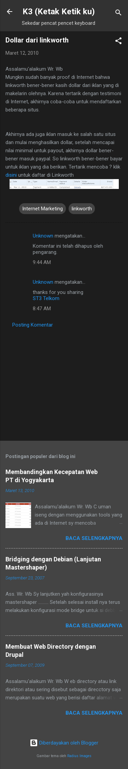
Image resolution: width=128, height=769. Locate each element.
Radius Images (79, 756)
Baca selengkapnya (94, 538)
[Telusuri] (118, 13)
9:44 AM (42, 262)
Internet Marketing (42, 209)
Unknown (43, 236)
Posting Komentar (32, 325)
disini (11, 175)
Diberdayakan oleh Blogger (64, 743)
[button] (118, 42)
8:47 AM (42, 308)
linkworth (82, 209)
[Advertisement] (64, 382)
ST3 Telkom (46, 298)
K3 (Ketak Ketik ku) (59, 11)
